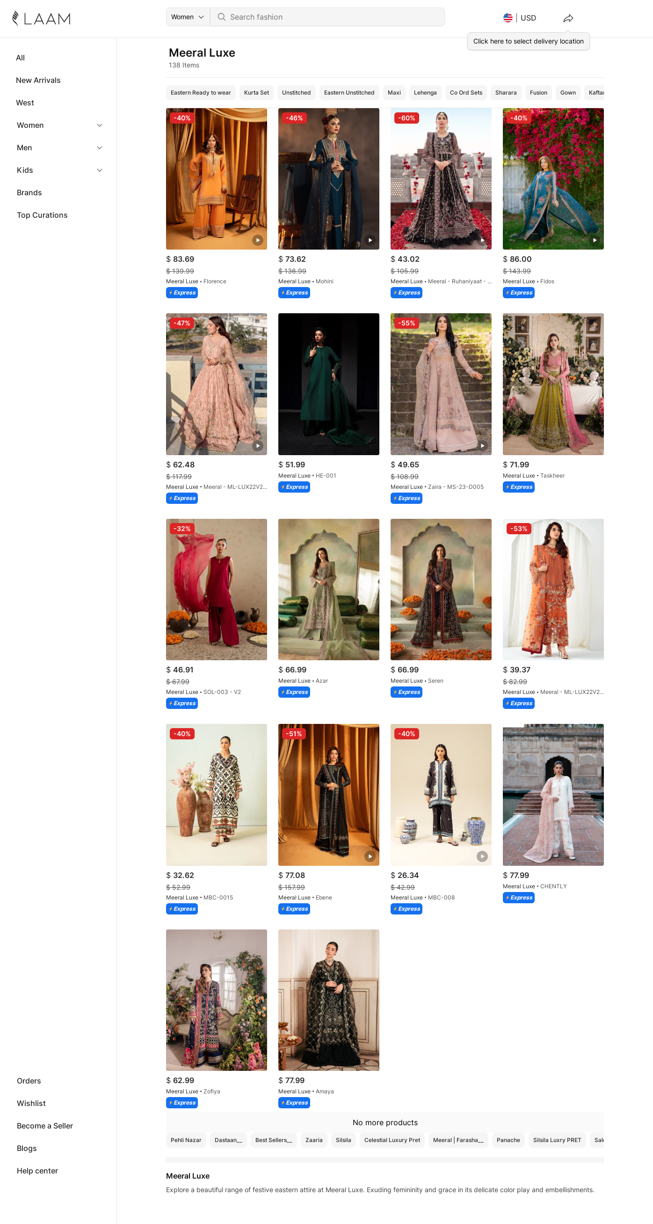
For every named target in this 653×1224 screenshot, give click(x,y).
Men (24, 147)
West (25, 102)
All (20, 57)
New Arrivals (38, 80)
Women (30, 125)
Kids (25, 170)
